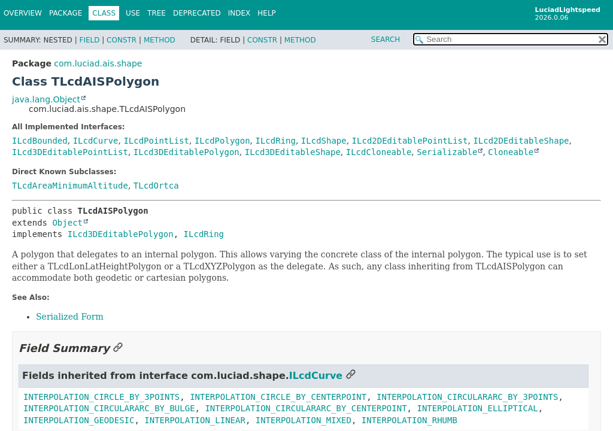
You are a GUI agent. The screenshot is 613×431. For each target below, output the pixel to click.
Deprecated (197, 13)
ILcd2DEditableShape (521, 140)
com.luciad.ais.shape (98, 63)
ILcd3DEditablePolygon (186, 152)
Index (239, 13)
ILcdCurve (96, 140)
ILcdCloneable (379, 152)
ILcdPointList (156, 140)
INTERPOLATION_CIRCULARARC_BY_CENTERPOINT (305, 408)
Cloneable (510, 152)
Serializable (447, 152)
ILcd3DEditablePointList (70, 152)
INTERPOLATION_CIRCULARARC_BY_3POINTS (467, 397)
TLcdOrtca (156, 185)
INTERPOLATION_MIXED (303, 420)
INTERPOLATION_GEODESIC (78, 420)
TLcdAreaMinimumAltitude (70, 185)
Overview (23, 13)
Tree (156, 13)
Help (266, 13)
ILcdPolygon (222, 140)
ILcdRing (276, 140)
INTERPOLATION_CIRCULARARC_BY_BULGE (109, 408)
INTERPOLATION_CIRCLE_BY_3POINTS (101, 397)
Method (159, 40)
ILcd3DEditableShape (293, 152)
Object (67, 222)
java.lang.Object (46, 99)
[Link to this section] (118, 348)
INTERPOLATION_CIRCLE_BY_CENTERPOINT (278, 397)
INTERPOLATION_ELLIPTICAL (477, 408)
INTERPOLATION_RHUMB (409, 420)
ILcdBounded (40, 140)
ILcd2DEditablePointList (410, 140)
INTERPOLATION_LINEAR (194, 420)
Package (65, 13)
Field (89, 40)
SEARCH (385, 39)
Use (133, 13)
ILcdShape (324, 140)
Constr (121, 40)
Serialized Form (70, 316)
